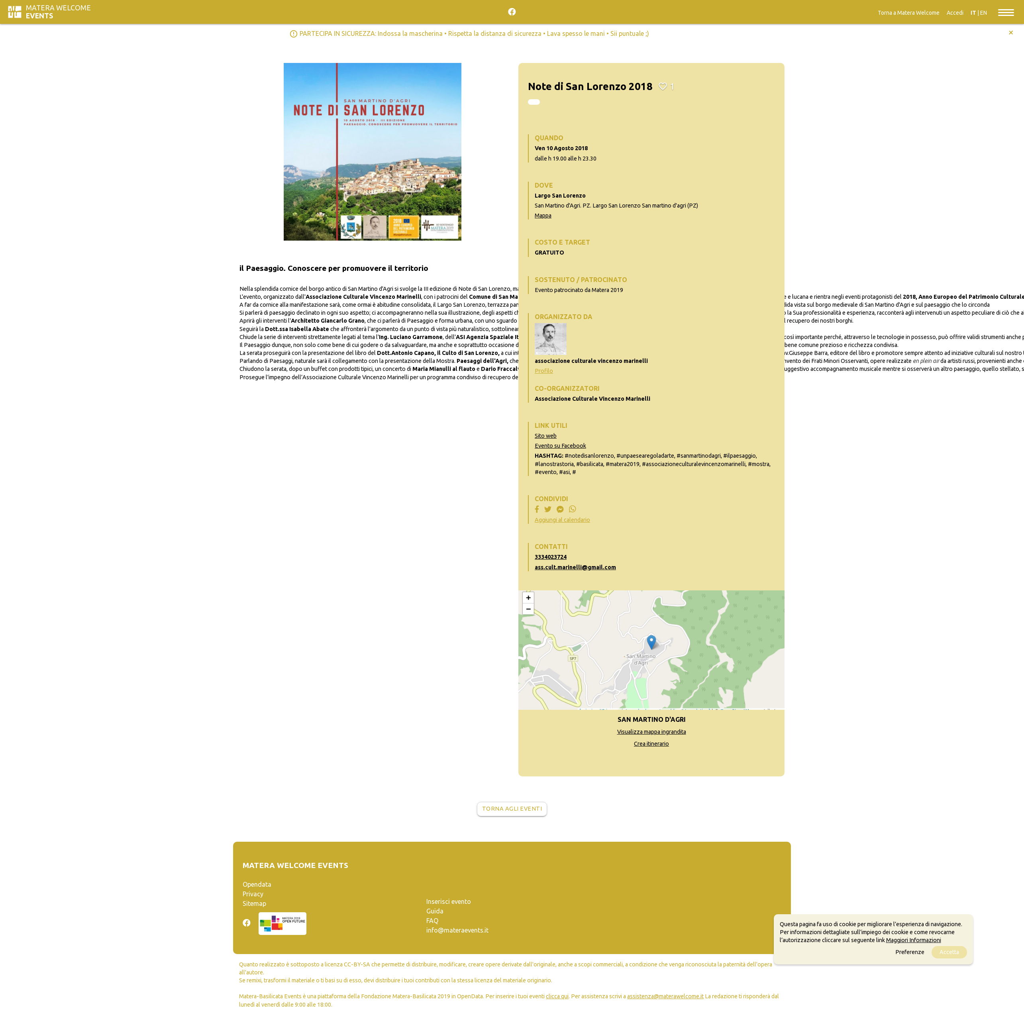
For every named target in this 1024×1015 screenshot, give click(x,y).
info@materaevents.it (457, 930)
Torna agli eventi (512, 808)
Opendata (257, 884)
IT (973, 13)
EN (983, 13)
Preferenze (909, 952)
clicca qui (557, 996)
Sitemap (254, 903)
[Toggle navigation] (1006, 12)
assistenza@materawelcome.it (665, 996)
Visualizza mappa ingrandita (651, 732)
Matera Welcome (58, 12)
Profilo (544, 371)
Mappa (543, 215)
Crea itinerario (651, 744)
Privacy (253, 893)
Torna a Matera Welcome (909, 13)
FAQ (432, 920)
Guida (434, 911)
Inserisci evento (448, 901)
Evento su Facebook (560, 446)
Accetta (949, 952)
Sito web (546, 436)
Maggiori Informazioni (913, 940)
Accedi (955, 13)
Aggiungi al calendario (562, 520)
